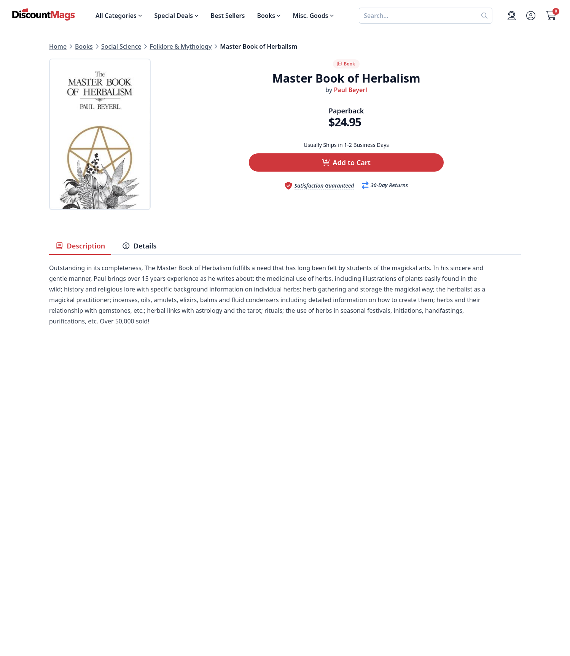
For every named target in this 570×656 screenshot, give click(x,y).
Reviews (178, 539)
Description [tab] (80, 245)
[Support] (511, 15)
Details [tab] (139, 245)
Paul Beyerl (350, 90)
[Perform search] (484, 16)
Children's (63, 567)
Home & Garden (72, 539)
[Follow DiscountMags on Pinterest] (187, 616)
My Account (302, 512)
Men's (57, 549)
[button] (346, 162)
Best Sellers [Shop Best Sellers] (228, 15)
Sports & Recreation (78, 576)
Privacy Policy (186, 567)
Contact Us (301, 521)
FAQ (291, 530)
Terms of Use (186, 576)
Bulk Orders (302, 549)
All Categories (69, 585)
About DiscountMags (197, 512)
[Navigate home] (43, 14)
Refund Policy (187, 530)
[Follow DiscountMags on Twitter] (172, 616)
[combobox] (418, 16)
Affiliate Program (192, 558)
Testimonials (185, 549)
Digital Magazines (75, 521)
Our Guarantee (188, 521)
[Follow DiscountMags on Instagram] (202, 616)
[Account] (531, 15)
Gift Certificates (307, 539)
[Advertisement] (285, 410)
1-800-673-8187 (307, 577)
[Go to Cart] (551, 15)
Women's (62, 558)
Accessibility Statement (200, 585)
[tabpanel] (285, 306)
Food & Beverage (74, 530)
